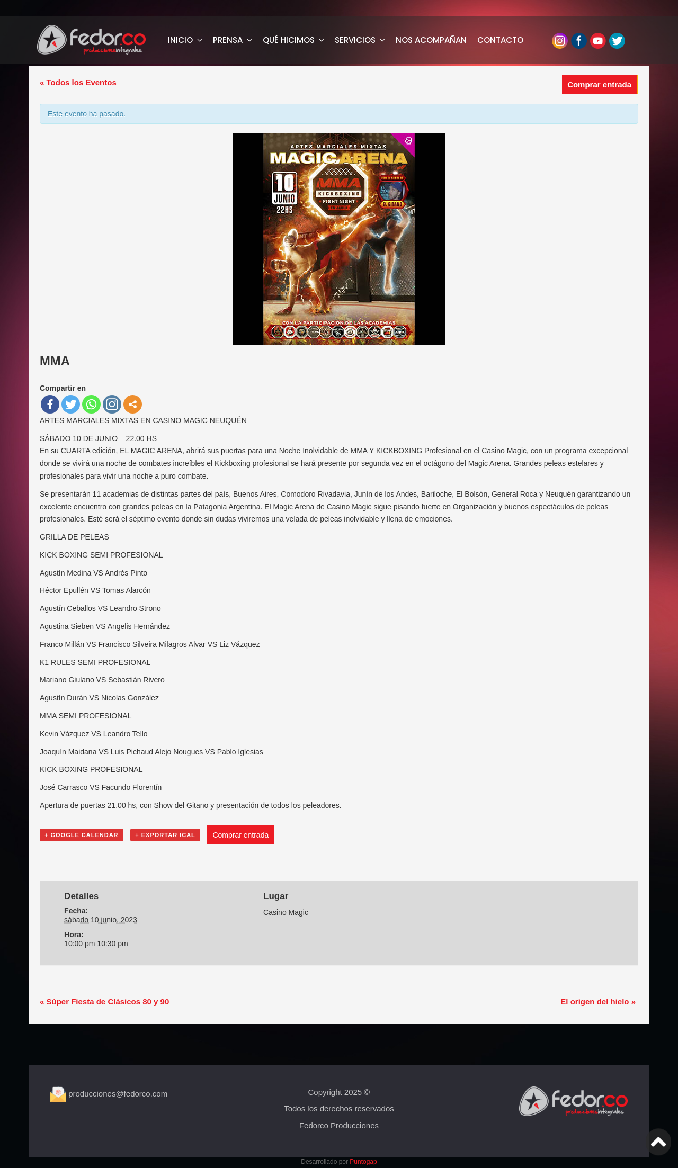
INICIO (180, 40)
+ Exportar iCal (165, 835)
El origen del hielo (598, 1001)
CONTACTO (500, 40)
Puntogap (363, 1161)
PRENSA (228, 40)
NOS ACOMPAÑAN (431, 40)
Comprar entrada (599, 84)
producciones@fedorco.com (108, 1093)
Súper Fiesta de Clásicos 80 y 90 (104, 1001)
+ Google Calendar (81, 835)
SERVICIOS (355, 40)
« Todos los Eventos (78, 82)
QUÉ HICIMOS (289, 40)
